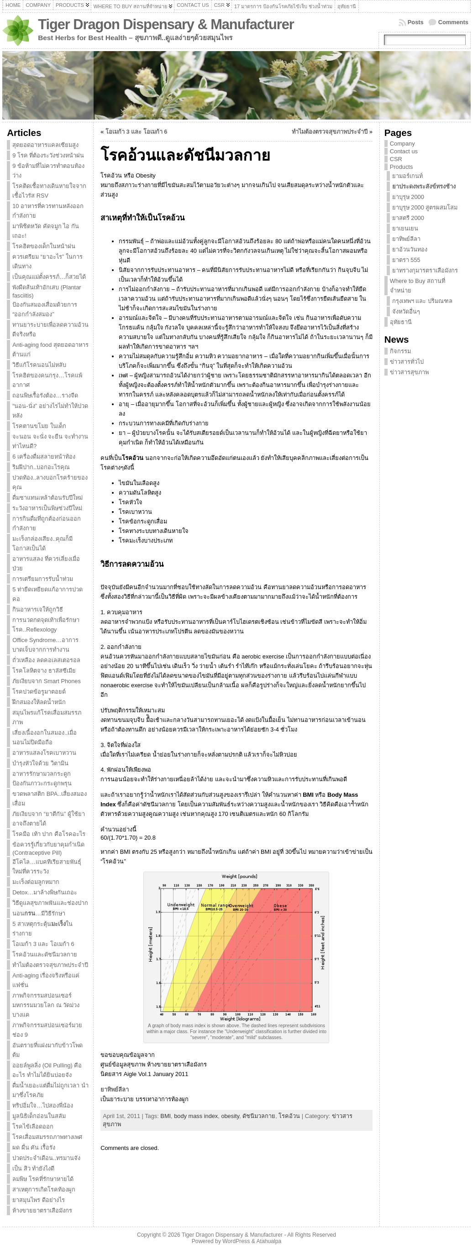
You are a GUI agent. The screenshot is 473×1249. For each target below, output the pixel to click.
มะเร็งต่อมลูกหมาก (35, 881)
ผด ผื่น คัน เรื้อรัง (33, 1147)
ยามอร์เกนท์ (407, 175)
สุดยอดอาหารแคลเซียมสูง (45, 144)
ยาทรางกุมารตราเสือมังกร (425, 270)
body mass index (196, 1116)
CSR (396, 159)
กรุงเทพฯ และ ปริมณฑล (422, 301)
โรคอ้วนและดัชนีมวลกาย (44, 954)
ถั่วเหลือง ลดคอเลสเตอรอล (46, 660)
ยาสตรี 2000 (408, 217)
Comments (453, 22)
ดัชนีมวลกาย (258, 1116)
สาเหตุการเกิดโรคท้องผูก (43, 1189)
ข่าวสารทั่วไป (407, 361)
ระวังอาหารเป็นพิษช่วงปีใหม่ (47, 508)
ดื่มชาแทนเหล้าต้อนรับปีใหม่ (47, 497)
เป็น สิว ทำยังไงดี (33, 1168)
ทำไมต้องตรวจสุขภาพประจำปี (50, 965)
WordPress (236, 1241)
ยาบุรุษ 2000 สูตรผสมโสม (425, 207)
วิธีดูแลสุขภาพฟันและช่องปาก (50, 902)
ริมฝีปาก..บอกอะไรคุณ (41, 467)
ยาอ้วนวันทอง (409, 249)
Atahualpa (268, 1241)
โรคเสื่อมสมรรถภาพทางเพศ (47, 1137)
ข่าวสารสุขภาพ (409, 372)
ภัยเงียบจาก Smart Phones (46, 681)
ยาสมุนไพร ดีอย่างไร (38, 1200)
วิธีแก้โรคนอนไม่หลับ (39, 364)
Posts (416, 22)
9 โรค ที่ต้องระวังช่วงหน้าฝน (48, 155)
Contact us (404, 151)
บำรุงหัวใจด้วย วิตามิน (40, 763)
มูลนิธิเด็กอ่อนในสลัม (39, 1116)
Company (402, 143)
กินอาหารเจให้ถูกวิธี (37, 609)
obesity (230, 1116)
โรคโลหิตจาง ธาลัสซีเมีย (44, 670)
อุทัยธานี (401, 322)
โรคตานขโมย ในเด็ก (39, 426)
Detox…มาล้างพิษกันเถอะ (44, 892)
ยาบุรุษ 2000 (408, 196)
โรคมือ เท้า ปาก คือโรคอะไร (48, 834)
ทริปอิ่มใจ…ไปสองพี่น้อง (42, 1105)
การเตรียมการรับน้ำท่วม (42, 578)
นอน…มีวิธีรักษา (38, 913)
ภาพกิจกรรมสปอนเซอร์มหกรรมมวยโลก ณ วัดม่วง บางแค (45, 1005)
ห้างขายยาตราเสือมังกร (42, 1210)
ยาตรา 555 (406, 259)
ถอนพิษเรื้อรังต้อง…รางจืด (45, 395)
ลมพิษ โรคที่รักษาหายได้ (43, 1179)
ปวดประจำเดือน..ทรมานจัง (46, 1158)
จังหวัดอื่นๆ (406, 311)
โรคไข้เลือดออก (32, 1126)
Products (401, 166)
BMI (165, 1116)
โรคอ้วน (289, 1116)
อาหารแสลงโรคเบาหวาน (44, 752)
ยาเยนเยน (405, 228)
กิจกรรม (400, 351)
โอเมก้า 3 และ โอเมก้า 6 (43, 944)
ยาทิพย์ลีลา (114, 1089)
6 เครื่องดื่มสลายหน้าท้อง (43, 456)
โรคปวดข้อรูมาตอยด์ (39, 691)
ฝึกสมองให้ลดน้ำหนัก (39, 702)
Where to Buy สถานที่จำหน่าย (417, 285)
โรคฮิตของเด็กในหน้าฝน (43, 246)
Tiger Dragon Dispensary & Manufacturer (166, 24)
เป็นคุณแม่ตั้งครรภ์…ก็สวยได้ (49, 276)
